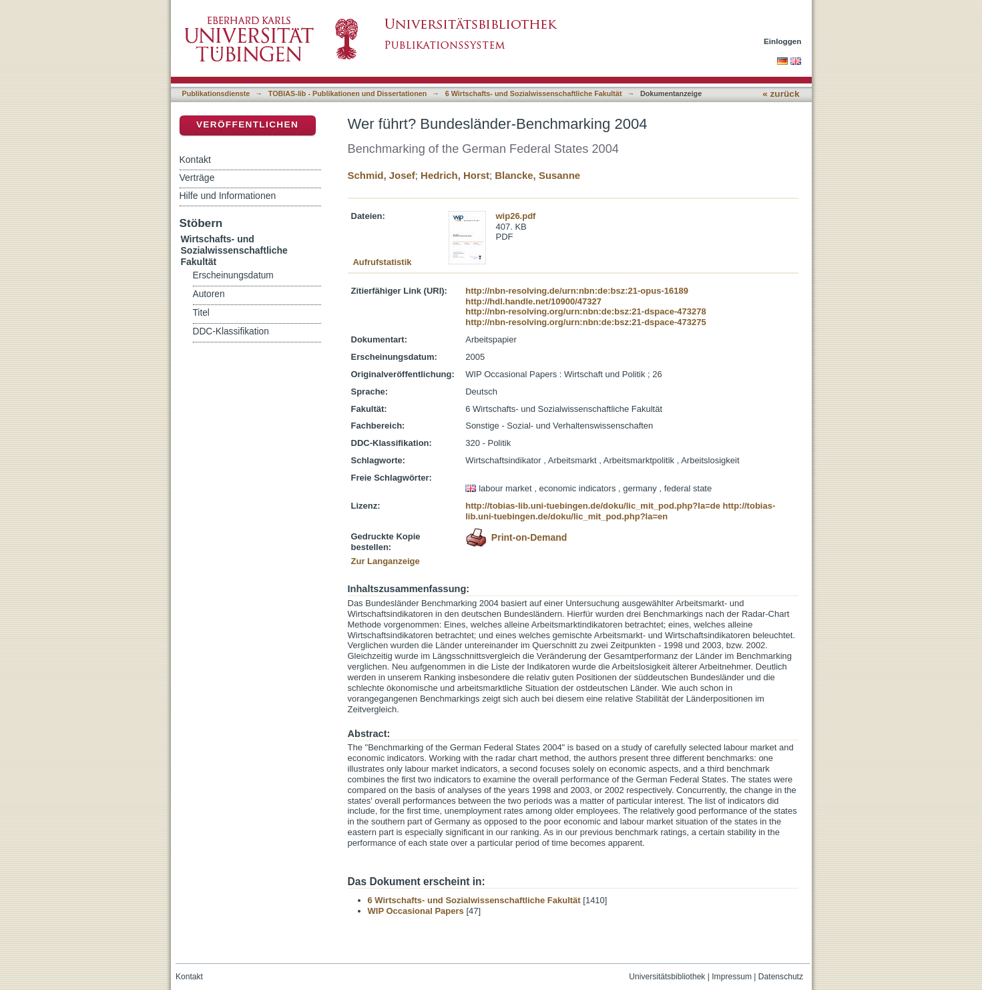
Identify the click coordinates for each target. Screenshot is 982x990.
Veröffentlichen (247, 124)
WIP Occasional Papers (416, 911)
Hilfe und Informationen (228, 195)
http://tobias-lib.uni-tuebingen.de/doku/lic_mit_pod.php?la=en (620, 511)
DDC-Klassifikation (231, 331)
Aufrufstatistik (381, 262)
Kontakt (195, 159)
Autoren (209, 294)
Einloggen (783, 41)
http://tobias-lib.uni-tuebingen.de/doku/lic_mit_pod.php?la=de (592, 506)
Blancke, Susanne (537, 175)
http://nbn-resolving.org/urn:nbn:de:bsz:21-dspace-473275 (585, 322)
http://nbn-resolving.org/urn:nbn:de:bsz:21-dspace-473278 (585, 311)
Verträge (197, 177)
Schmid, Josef (381, 175)
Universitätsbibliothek (667, 976)
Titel (201, 313)
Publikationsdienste (216, 93)
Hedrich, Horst (455, 175)
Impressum (732, 976)
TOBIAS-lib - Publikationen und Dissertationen (347, 93)
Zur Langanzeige (385, 561)
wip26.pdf (516, 216)
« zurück (780, 94)
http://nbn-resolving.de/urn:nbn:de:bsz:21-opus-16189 (576, 291)
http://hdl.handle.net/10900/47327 (533, 301)
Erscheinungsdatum (233, 275)
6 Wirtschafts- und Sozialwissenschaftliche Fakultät (533, 93)
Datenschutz (780, 976)
